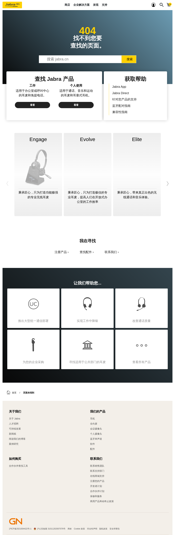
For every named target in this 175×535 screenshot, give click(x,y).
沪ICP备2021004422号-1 (20, 529)
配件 (92, 449)
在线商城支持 (97, 476)
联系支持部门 (97, 471)
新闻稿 (12, 433)
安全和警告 (115, 529)
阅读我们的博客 (17, 438)
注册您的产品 (97, 481)
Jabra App (119, 86)
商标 (70, 529)
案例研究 (13, 444)
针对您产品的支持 (124, 99)
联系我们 (111, 252)
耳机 (92, 418)
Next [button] (167, 183)
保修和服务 (96, 496)
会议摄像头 (96, 428)
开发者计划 (96, 486)
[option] (38, 174)
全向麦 (93, 423)
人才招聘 (13, 423)
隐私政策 (103, 529)
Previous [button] (7, 183)
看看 (32, 105)
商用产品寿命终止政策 (102, 501)
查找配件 (86, 252)
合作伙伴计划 (97, 491)
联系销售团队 (97, 465)
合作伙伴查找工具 (18, 465)
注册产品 (61, 252)
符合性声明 (92, 529)
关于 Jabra (14, 418)
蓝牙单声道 (96, 438)
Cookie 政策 (79, 529)
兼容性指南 (119, 112)
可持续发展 (15, 428)
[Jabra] (12, 5)
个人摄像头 (96, 433)
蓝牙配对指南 (121, 105)
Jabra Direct (120, 93)
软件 (92, 444)
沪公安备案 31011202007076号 (51, 529)
